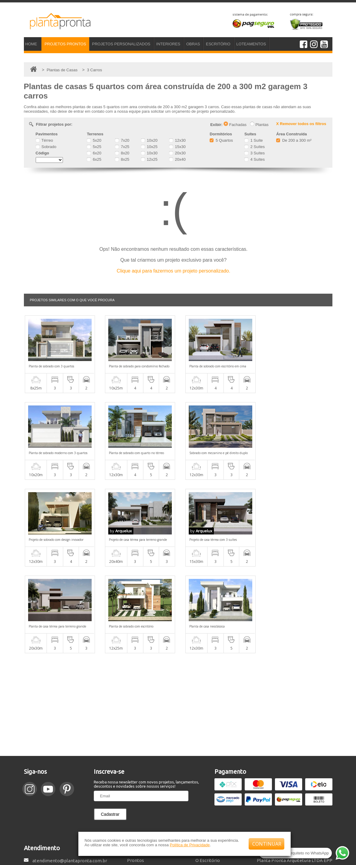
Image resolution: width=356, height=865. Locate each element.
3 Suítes (254, 153)
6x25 (94, 159)
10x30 (149, 153)
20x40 (177, 159)
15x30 (177, 146)
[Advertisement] (178, 618)
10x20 (149, 140)
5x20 (94, 140)
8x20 (122, 153)
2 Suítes (254, 146)
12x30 (177, 140)
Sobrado (46, 146)
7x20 (122, 140)
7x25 (122, 146)
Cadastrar (110, 727)
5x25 (94, 146)
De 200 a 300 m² (293, 140)
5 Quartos (221, 140)
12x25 (149, 159)
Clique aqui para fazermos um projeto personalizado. (173, 270)
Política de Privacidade (190, 845)
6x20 (94, 153)
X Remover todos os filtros (301, 123)
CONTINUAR (266, 844)
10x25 (149, 146)
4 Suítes (254, 159)
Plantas (259, 124)
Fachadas (235, 124)
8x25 (122, 159)
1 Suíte (253, 140)
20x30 (177, 153)
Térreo (44, 140)
